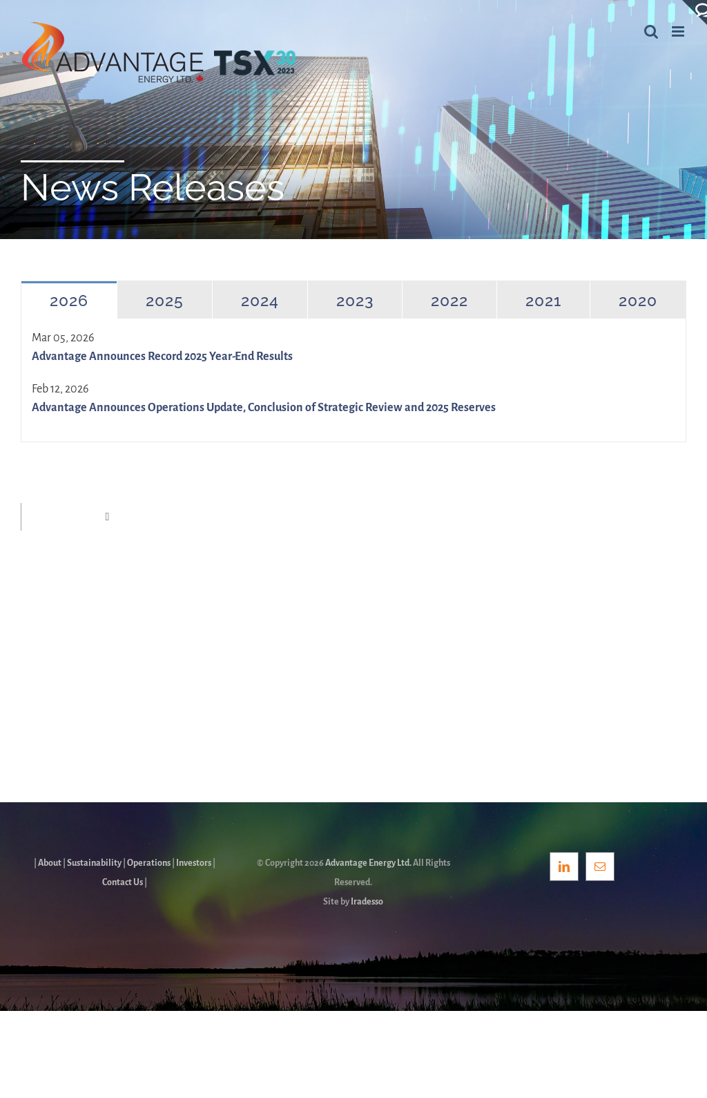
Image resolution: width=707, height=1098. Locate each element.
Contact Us (122, 882)
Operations (149, 863)
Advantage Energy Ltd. (368, 863)
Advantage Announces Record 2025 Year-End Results (162, 356)
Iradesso (367, 902)
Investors (193, 863)
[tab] (69, 300)
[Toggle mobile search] (651, 31)
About (49, 863)
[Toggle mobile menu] (679, 31)
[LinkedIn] (564, 866)
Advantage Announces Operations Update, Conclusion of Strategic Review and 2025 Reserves (264, 407)
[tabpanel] (353, 380)
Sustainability (94, 863)
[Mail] (599, 866)
